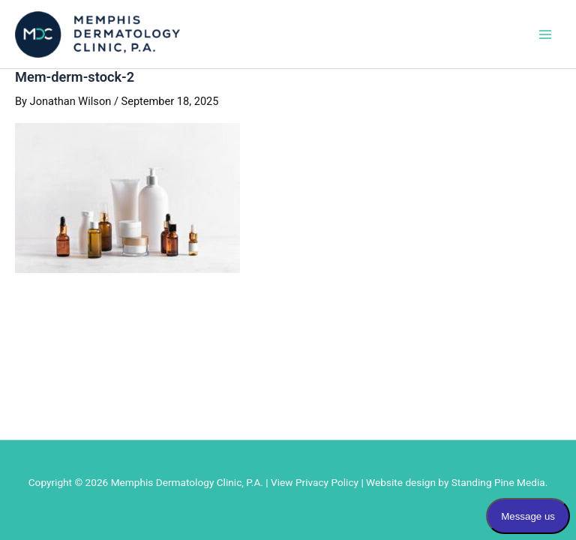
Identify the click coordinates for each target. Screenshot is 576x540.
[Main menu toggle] (545, 34)
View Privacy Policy (314, 482)
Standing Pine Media (498, 482)
